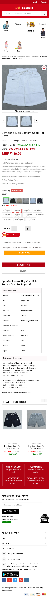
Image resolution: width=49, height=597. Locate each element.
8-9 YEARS (17, 215)
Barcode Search (7, 590)
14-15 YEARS (7, 219)
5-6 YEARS (37, 210)
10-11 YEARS (28, 215)
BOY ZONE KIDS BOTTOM (22, 149)
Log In (35, 2)
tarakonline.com (16, 588)
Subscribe (11, 511)
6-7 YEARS (6, 215)
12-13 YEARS (39, 215)
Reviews (24, 271)
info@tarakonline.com (15, 554)
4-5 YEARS (27, 210)
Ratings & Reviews (20, 141)
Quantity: (6, 229)
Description (23, 265)
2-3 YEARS (6, 210)
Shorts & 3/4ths (32, 56)
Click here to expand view (24, 111)
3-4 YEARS (17, 210)
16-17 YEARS (19, 219)
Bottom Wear (19, 56)
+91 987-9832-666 (14, 559)
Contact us (8, 549)
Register (43, 2)
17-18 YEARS (31, 219)
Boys (10, 56)
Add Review (33, 141)
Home (4, 56)
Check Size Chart (12, 205)
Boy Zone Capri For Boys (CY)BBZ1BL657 (13, 447)
